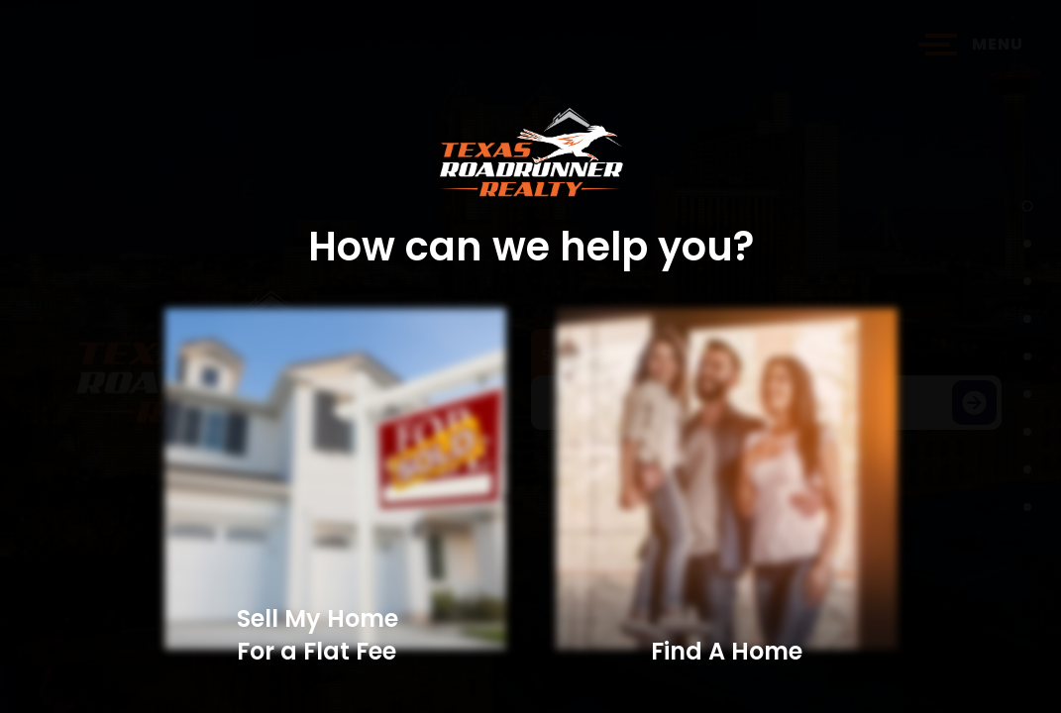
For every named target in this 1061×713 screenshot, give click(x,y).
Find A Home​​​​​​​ (726, 651)
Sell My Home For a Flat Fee (317, 634)
